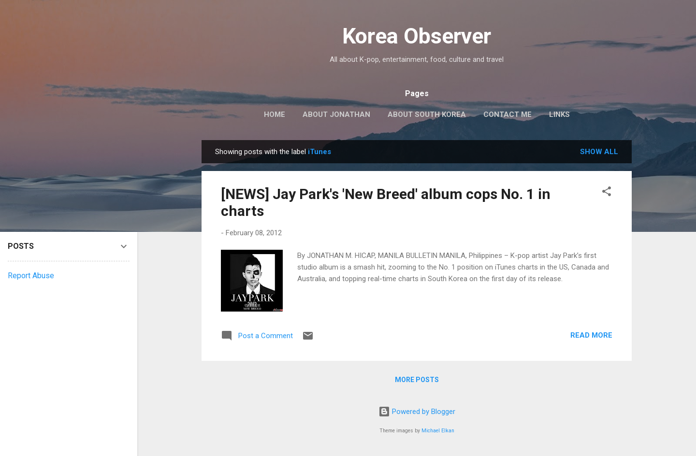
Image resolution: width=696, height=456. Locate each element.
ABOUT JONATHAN (336, 114)
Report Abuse (31, 275)
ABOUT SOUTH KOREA (427, 114)
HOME (274, 114)
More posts (417, 380)
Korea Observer (416, 36)
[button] (606, 192)
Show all (599, 151)
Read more (591, 335)
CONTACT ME (507, 114)
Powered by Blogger (416, 411)
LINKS (559, 114)
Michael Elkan (437, 431)
